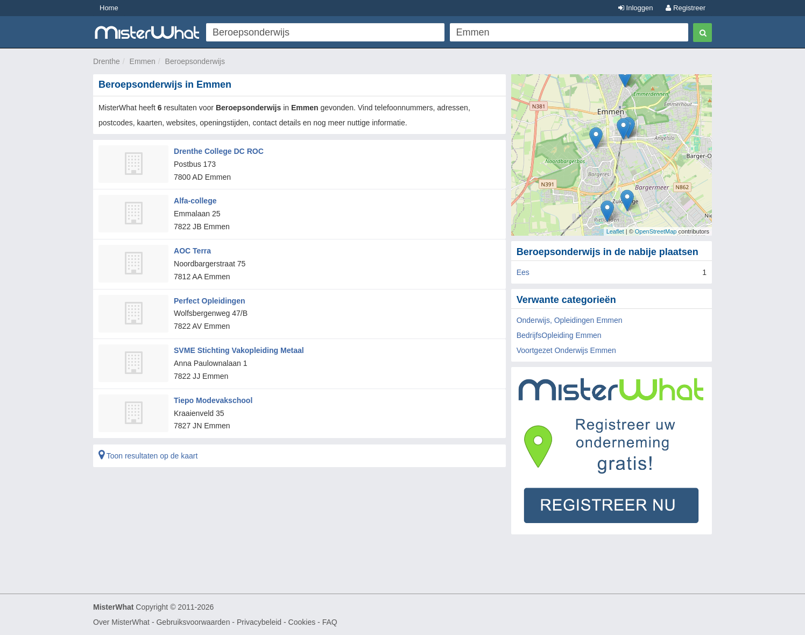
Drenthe (106, 61)
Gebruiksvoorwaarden (193, 622)
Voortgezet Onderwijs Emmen (566, 350)
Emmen (143, 61)
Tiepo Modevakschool (213, 400)
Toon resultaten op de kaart (147, 455)
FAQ (329, 622)
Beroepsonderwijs (195, 61)
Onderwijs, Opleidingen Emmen (570, 320)
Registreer (685, 8)
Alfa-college (195, 200)
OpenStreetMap (656, 231)
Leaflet (615, 231)
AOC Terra (192, 250)
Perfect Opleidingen (209, 300)
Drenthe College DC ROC (218, 151)
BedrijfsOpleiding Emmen (559, 335)
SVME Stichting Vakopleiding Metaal (238, 349)
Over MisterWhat (121, 622)
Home (109, 8)
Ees (523, 272)
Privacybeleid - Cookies (276, 622)
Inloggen (635, 8)
